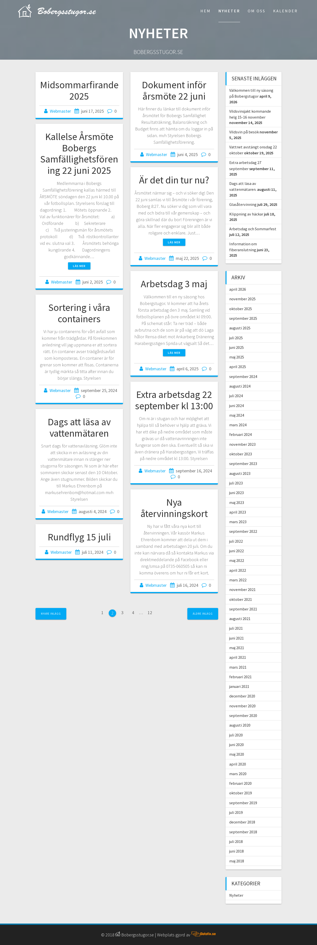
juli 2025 (236, 337)
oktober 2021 (240, 599)
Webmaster (60, 111)
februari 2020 (240, 783)
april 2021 (237, 657)
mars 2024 (238, 424)
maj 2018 (236, 860)
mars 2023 (238, 521)
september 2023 (243, 463)
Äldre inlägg (203, 613)
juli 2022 (236, 541)
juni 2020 (236, 744)
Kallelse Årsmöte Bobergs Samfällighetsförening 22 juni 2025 (79, 153)
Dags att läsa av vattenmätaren (79, 427)
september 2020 (243, 715)
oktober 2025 (240, 308)
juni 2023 (236, 492)
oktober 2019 (240, 792)
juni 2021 (236, 638)
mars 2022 (238, 579)
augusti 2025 (239, 327)
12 (150, 613)
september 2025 (243, 318)
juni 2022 (236, 550)
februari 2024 (240, 434)
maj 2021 (236, 647)
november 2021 (242, 589)
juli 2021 (236, 628)
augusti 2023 (239, 473)
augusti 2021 (239, 618)
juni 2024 (236, 405)
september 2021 (243, 608)
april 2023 (237, 512)
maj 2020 (236, 754)
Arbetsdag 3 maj (174, 284)
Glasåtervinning (243, 204)
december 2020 (242, 696)
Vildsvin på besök (244, 131)
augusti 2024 (239, 386)
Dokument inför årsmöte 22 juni (174, 90)
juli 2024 (236, 395)
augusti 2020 (239, 725)
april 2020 (237, 764)
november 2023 (242, 444)
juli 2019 (236, 812)
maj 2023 (236, 502)
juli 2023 (236, 483)
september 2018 (243, 831)
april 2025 (237, 366)
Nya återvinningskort (174, 508)
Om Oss (256, 10)
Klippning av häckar (246, 214)
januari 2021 (239, 686)
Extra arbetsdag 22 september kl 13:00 (174, 400)
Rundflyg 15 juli (79, 537)
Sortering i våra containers (79, 313)
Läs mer (79, 266)
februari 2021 (240, 676)
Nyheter (229, 10)
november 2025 (242, 298)
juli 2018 (236, 841)
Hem (205, 10)
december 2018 (242, 822)
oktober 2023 (240, 453)
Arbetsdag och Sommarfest (252, 228)
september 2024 (243, 376)
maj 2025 (236, 357)
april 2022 (237, 570)
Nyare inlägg (51, 613)
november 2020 (242, 705)
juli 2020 (236, 734)
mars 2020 (238, 773)
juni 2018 (236, 851)
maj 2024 (236, 415)
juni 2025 (236, 347)
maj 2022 (236, 560)
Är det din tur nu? (174, 180)
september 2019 (243, 802)
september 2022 (243, 531)
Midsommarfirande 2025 (79, 90)
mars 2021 (238, 667)
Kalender (285, 10)
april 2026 (237, 289)
